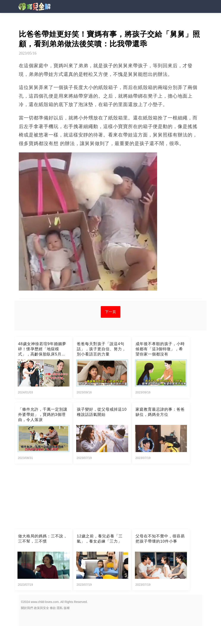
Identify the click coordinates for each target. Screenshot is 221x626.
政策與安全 (41, 608)
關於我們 (27, 608)
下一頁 (110, 312)
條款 (53, 608)
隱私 (60, 608)
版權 (67, 608)
